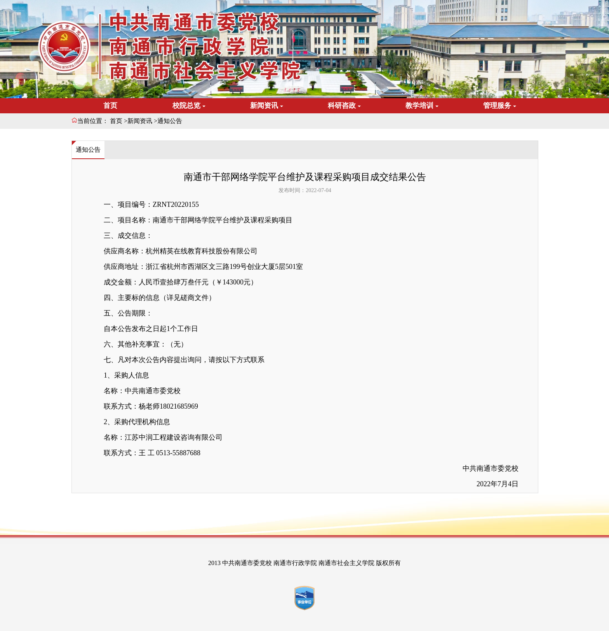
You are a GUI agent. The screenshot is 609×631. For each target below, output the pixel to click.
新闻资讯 (139, 121)
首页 (110, 105)
